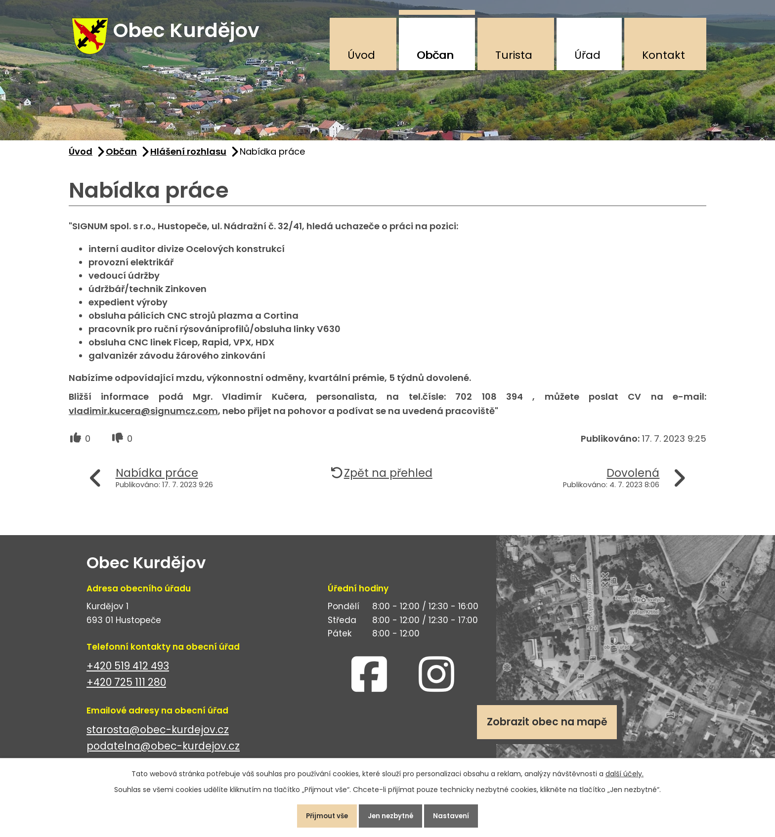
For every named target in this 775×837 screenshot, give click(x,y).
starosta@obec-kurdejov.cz (157, 735)
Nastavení (458, 814)
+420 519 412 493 (127, 672)
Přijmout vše (320, 814)
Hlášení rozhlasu (188, 157)
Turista (513, 55)
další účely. (624, 770)
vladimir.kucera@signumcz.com (143, 417)
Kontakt (663, 55)
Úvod (361, 55)
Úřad (587, 55)
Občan (435, 55)
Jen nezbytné (391, 814)
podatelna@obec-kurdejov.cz (163, 752)
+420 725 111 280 (126, 688)
